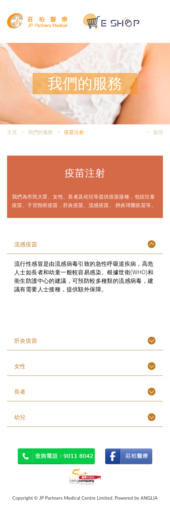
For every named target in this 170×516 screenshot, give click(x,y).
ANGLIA (149, 498)
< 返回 (154, 132)
